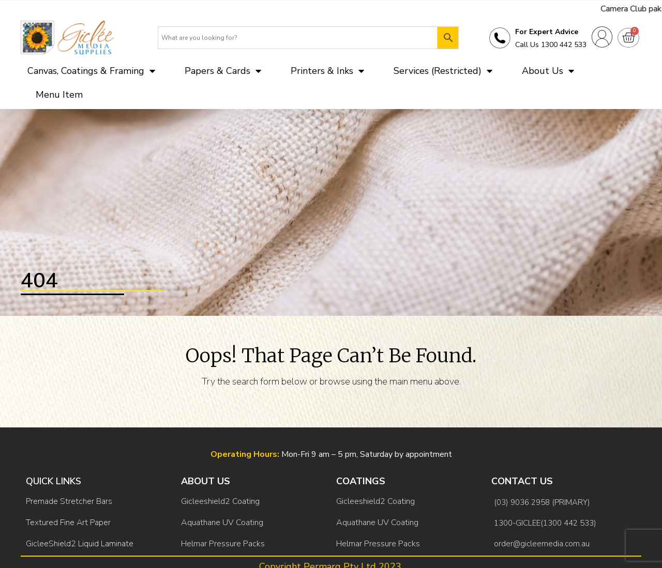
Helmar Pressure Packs (223, 544)
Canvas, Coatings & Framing (91, 71)
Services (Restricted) (443, 71)
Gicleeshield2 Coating (220, 501)
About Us (548, 71)
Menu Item (59, 94)
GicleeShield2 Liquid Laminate (79, 544)
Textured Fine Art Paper (68, 522)
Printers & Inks (327, 71)
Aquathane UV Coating (222, 522)
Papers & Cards (223, 71)
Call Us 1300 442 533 (550, 45)
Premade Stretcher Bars (69, 501)
